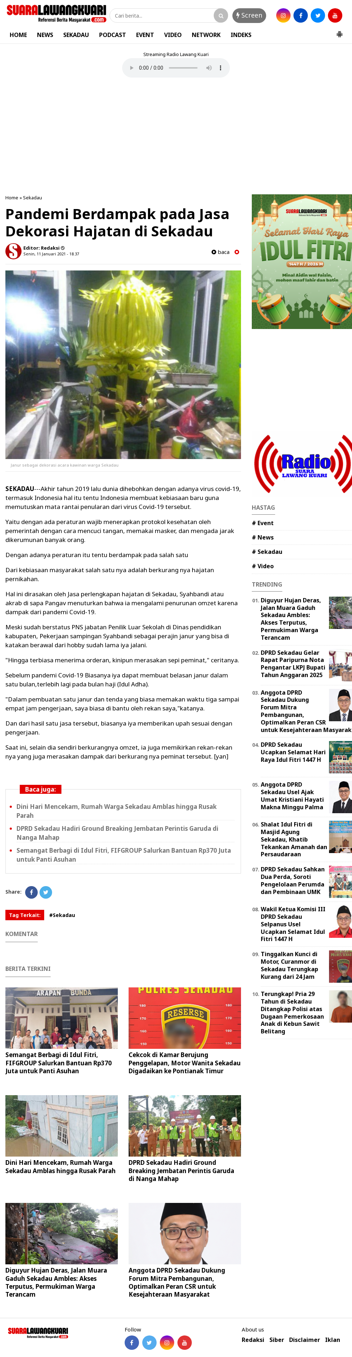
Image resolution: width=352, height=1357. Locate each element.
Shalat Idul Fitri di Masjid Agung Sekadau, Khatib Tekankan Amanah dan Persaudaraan (294, 839)
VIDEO (173, 35)
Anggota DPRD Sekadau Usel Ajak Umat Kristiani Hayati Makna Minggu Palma (292, 796)
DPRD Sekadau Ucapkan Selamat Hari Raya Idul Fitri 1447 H (293, 752)
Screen (249, 15)
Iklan (332, 1340)
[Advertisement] (176, 137)
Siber (276, 1340)
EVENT (145, 35)
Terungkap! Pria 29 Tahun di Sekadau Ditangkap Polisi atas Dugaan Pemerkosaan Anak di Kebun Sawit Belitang (292, 1012)
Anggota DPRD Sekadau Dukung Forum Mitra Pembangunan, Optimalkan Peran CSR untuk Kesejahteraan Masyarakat (177, 1282)
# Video (263, 566)
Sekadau (32, 197)
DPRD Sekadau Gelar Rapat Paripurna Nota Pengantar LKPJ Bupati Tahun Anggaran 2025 (293, 664)
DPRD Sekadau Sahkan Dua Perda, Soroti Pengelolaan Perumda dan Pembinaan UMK (293, 880)
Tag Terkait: (25, 915)
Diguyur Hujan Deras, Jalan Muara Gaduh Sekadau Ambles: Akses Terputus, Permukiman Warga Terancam (56, 1282)
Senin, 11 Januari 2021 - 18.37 (51, 253)
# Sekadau (267, 552)
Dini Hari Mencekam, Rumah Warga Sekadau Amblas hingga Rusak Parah (60, 1166)
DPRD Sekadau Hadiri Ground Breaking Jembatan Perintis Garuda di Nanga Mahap (181, 1170)
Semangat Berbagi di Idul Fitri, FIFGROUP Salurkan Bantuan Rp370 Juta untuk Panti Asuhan (58, 1063)
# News (263, 537)
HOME (18, 35)
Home (11, 197)
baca (221, 252)
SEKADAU (76, 35)
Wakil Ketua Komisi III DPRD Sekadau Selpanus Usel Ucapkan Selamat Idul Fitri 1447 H (293, 924)
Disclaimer (304, 1340)
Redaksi (253, 1340)
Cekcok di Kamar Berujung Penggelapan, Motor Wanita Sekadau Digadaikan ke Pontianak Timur (185, 1063)
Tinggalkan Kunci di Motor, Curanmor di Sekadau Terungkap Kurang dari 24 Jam (289, 965)
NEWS (45, 35)
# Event (263, 523)
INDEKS (241, 35)
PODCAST (112, 35)
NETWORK (206, 35)
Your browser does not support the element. (176, 68)
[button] (339, 31)
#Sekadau (62, 915)
